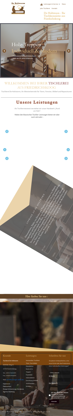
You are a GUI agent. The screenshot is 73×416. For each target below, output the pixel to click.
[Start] (41, 5)
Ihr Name (69, 234)
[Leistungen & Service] (52, 4)
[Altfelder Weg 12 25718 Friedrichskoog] (36, 324)
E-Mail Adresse (33, 244)
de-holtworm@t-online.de (15, 380)
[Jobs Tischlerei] (45, 8)
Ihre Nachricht (61, 211)
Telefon (66, 222)
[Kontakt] (54, 8)
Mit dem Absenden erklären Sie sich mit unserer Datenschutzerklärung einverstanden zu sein (31, 202)
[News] (64, 4)
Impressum (6, 384)
